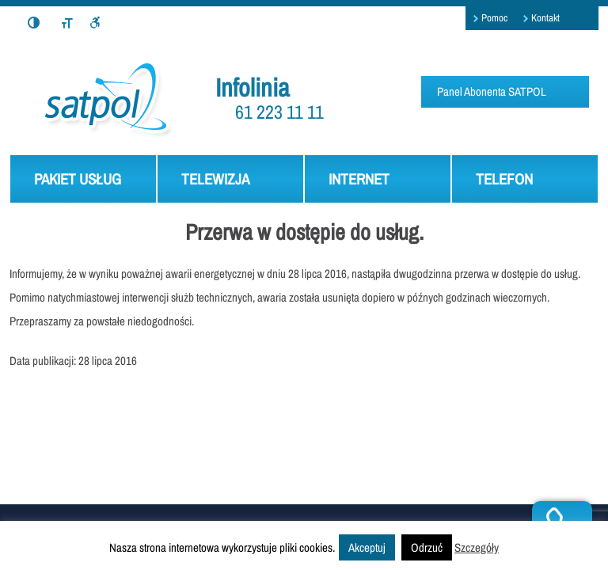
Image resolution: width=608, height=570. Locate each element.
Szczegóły (476, 547)
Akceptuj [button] (367, 547)
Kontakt (545, 18)
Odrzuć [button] (427, 547)
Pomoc (494, 18)
